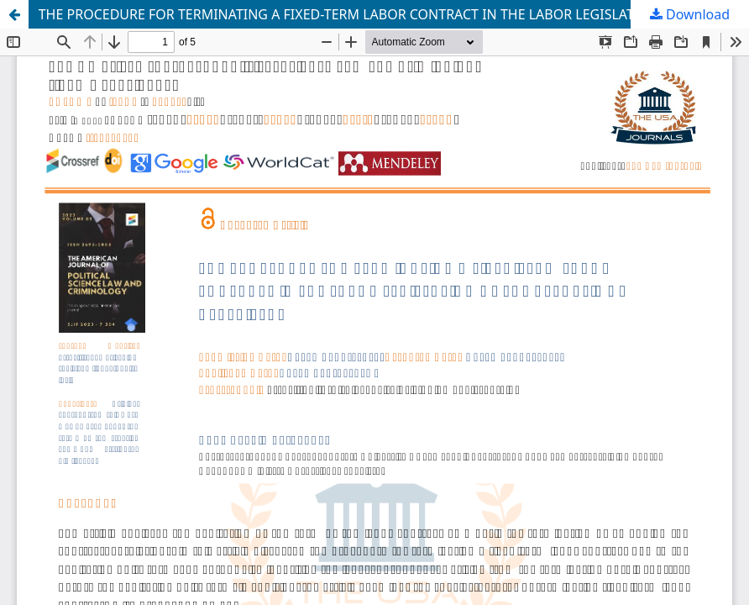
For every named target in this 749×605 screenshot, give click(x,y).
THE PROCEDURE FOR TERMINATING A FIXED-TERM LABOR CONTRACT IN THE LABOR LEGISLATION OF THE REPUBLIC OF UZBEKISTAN (394, 14)
